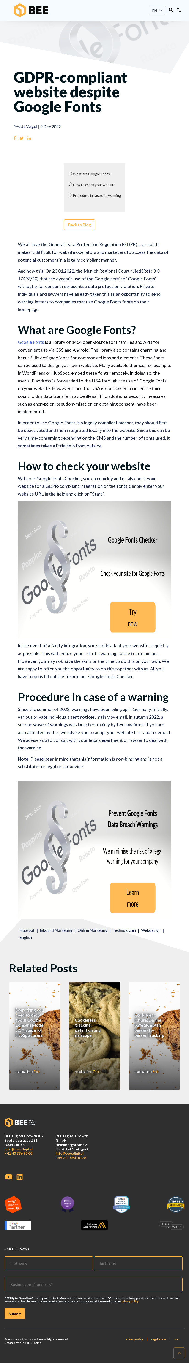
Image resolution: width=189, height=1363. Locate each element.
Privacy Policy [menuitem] (133, 1345)
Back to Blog (79, 226)
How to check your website (94, 185)
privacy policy (129, 1307)
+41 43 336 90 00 (18, 1159)
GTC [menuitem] (177, 1345)
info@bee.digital (19, 1155)
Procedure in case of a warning (97, 196)
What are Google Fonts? (91, 174)
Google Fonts (31, 344)
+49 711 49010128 (71, 1163)
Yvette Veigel (26, 126)
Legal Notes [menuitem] (158, 1345)
